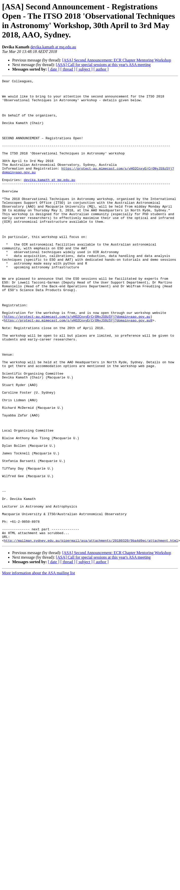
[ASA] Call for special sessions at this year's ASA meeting (103, 65)
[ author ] (101, 69)
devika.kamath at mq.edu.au (53, 47)
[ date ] (53, 69)
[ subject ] (84, 69)
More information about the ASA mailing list (38, 665)
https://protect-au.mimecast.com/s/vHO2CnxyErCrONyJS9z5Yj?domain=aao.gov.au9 (78, 369)
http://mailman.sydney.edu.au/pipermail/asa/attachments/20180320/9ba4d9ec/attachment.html (91, 633)
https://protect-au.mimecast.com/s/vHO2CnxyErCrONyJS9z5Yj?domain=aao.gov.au (77, 364)
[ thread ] (67, 69)
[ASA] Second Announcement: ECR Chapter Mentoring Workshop (116, 60)
